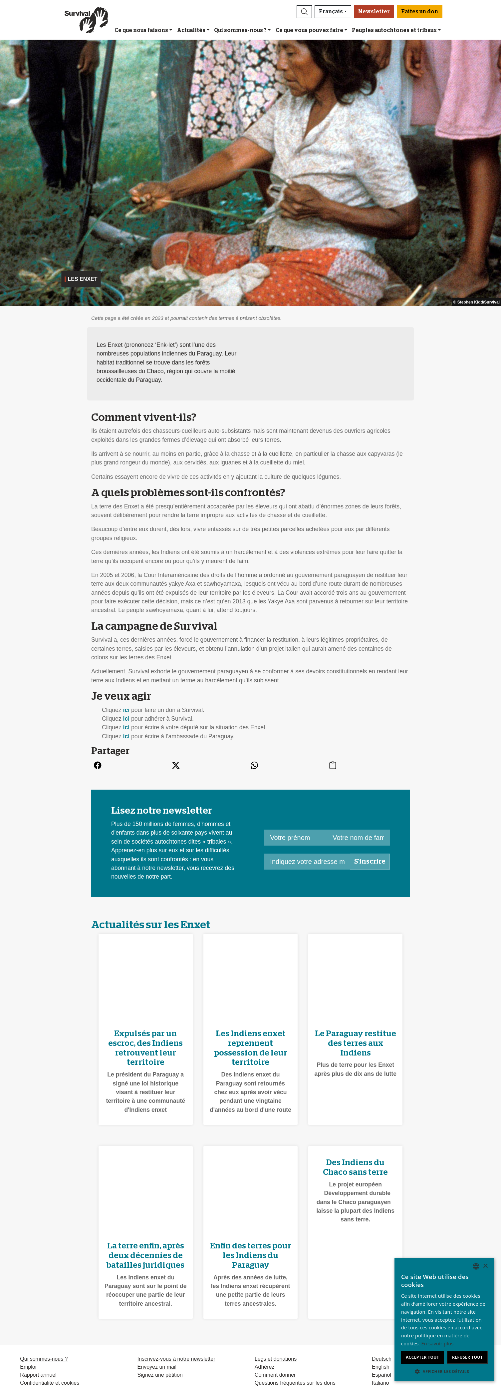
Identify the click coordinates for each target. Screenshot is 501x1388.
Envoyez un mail (156, 1367)
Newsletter (374, 11)
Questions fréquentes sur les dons (295, 1383)
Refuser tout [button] (467, 1357)
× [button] (485, 1266)
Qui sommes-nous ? (240, 30)
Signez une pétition (160, 1375)
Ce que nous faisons (141, 30)
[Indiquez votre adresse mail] (307, 862)
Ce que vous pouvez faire (309, 30)
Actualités (191, 30)
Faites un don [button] (419, 11)
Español (381, 1375)
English (380, 1367)
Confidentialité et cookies (49, 1383)
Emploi (28, 1367)
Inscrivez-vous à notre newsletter (176, 1359)
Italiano (380, 1383)
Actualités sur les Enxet (150, 925)
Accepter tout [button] (422, 1357)
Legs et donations (276, 1359)
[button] (304, 11)
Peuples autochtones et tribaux (394, 30)
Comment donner (275, 1375)
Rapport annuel (38, 1375)
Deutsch (381, 1359)
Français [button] (331, 11)
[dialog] (444, 1319)
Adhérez (265, 1367)
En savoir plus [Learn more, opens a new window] (437, 1343)
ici (126, 710)
